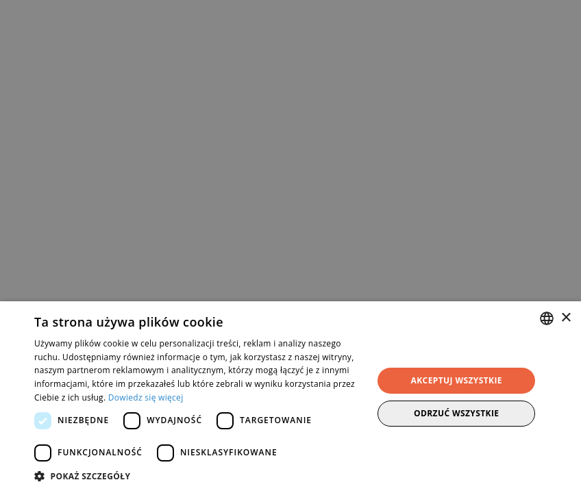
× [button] (565, 318)
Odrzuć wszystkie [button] (456, 413)
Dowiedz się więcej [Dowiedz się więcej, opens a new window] (146, 397)
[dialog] (290, 246)
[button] (198, 476)
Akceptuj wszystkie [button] (456, 380)
